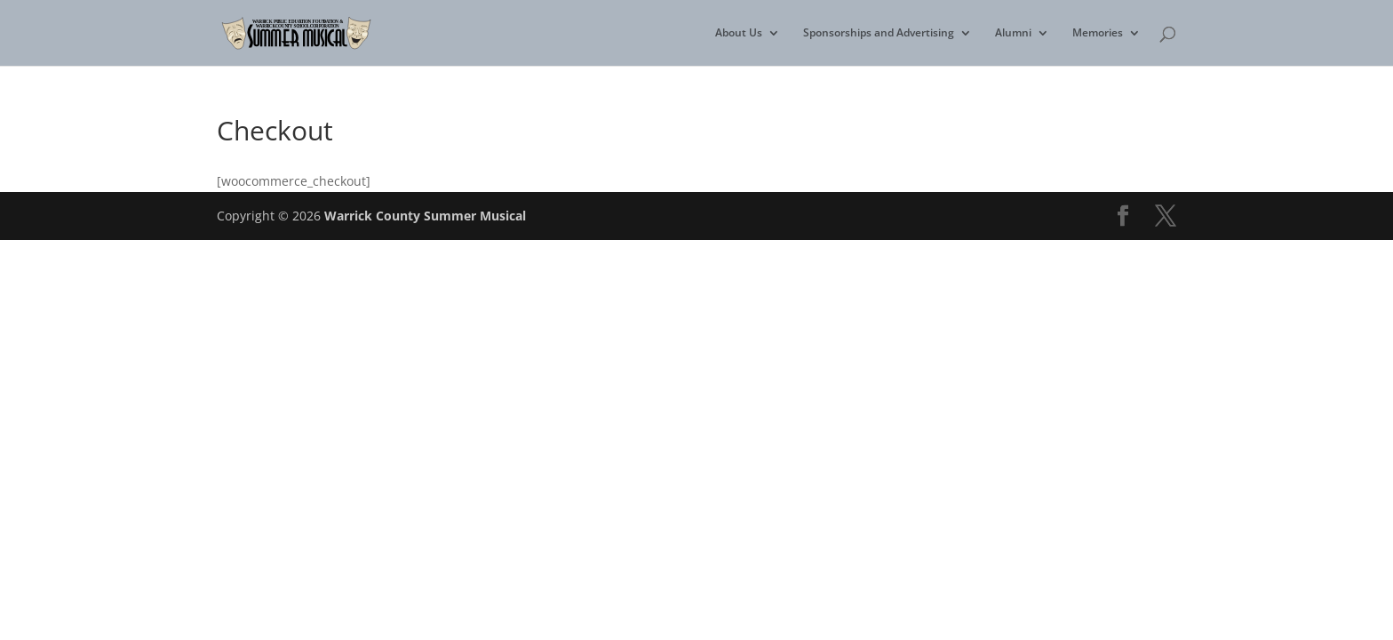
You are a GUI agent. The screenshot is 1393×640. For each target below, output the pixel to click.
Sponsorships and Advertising (878, 33)
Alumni (1013, 33)
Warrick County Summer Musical (425, 215)
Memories (1097, 33)
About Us (738, 33)
